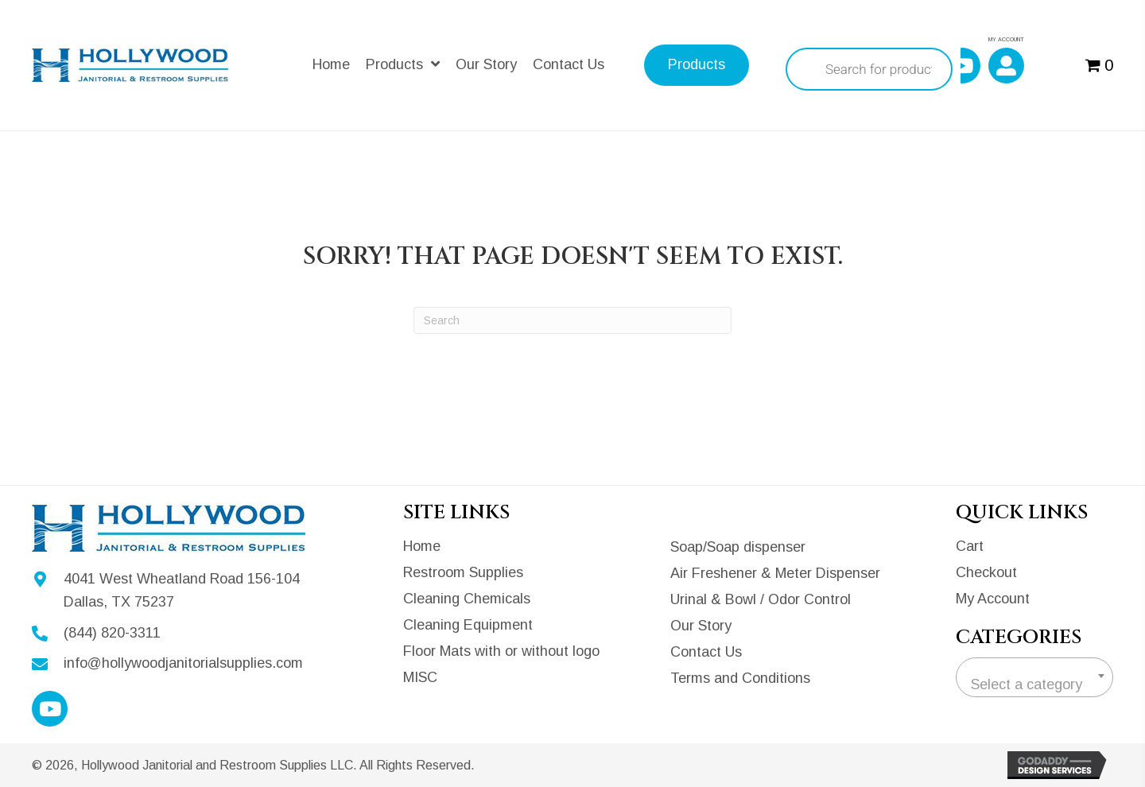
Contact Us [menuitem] (706, 652)
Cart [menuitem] (970, 546)
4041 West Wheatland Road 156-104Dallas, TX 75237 (182, 590)
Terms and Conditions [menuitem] (740, 678)
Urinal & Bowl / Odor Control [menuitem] (760, 599)
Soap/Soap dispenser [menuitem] (737, 547)
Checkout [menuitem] (986, 572)
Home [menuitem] (422, 546)
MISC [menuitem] (420, 677)
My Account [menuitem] (993, 599)
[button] (962, 65)
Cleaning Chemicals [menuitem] (466, 599)
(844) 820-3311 (112, 633)
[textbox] (1034, 684)
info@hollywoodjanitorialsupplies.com (183, 663)
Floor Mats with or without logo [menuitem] (501, 651)
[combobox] (1034, 677)
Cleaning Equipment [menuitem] (468, 625)
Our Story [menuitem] (701, 626)
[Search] (572, 320)
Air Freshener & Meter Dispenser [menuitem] (775, 573)
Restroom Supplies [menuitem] (463, 572)
